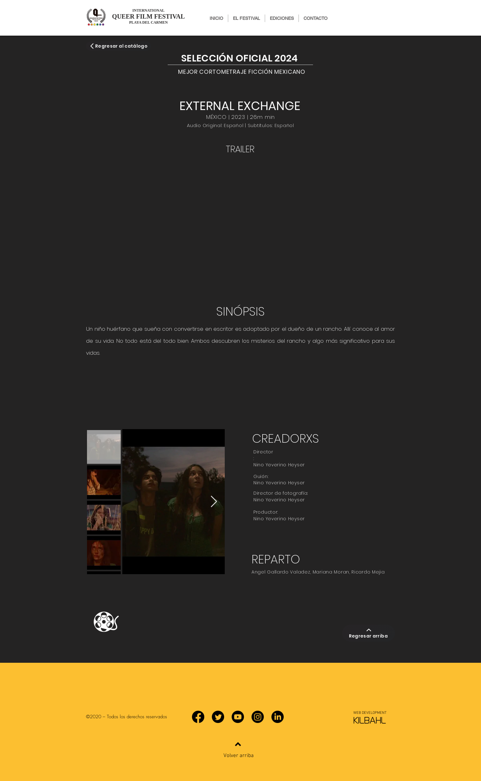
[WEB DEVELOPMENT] (369, 713)
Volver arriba (238, 756)
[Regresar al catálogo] (118, 46)
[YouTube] (238, 717)
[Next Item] (213, 502)
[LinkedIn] (277, 717)
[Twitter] (218, 717)
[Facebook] (198, 717)
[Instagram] (258, 717)
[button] (281, 18)
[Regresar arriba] (368, 633)
